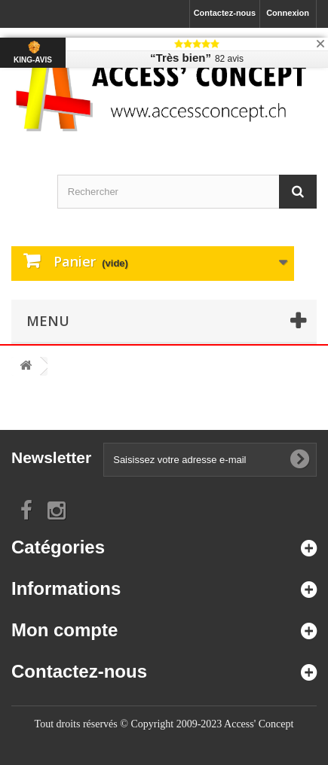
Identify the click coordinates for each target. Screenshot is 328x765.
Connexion (287, 12)
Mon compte (64, 630)
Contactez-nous (225, 12)
